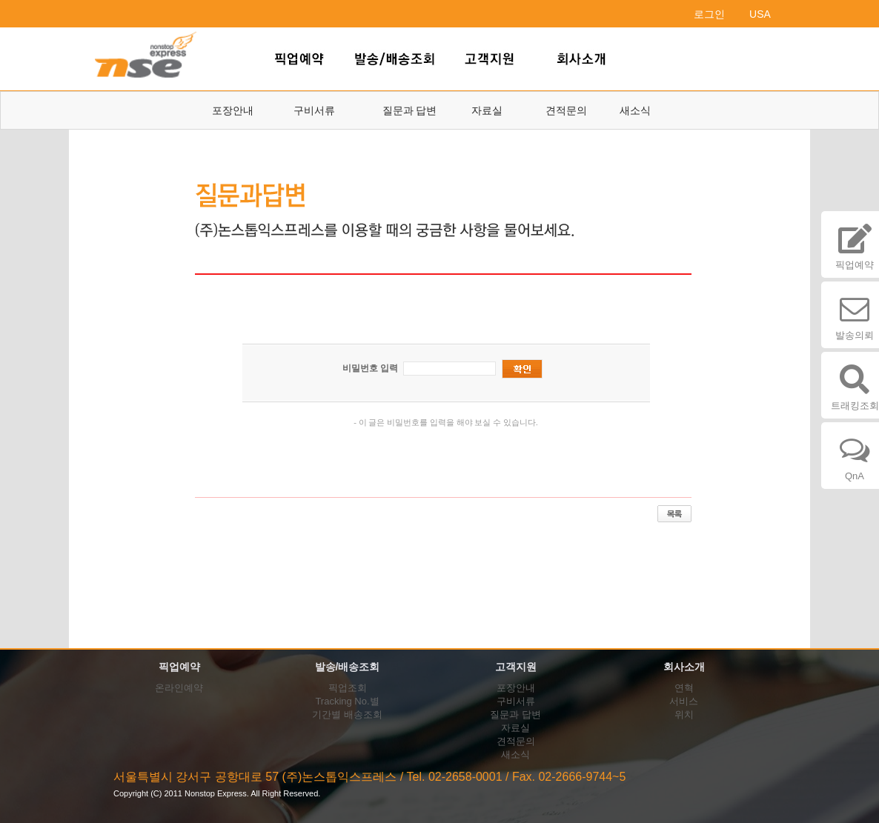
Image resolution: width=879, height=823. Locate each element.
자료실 (486, 110)
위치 (684, 714)
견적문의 (566, 110)
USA (760, 14)
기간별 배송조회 (347, 714)
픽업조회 (347, 687)
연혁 (684, 687)
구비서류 (314, 110)
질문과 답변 (409, 110)
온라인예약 (179, 687)
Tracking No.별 (347, 701)
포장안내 (232, 110)
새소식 (635, 110)
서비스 (683, 701)
